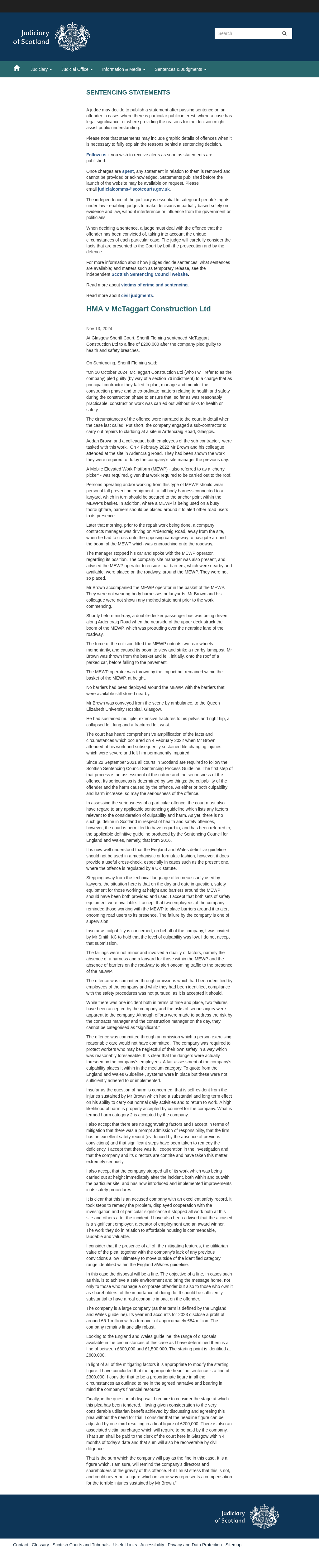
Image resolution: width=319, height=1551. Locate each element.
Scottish (121, 274)
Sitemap (233, 1544)
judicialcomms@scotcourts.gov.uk (133, 189)
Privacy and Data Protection (195, 1544)
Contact (20, 1544)
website (180, 274)
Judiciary (41, 69)
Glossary (40, 1544)
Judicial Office (77, 69)
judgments (142, 295)
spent (128, 171)
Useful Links (125, 1544)
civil (126, 295)
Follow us (96, 154)
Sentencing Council (151, 274)
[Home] (19, 67)
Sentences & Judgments (181, 69)
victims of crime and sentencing (154, 284)
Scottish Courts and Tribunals (81, 1544)
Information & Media (123, 69)
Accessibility (152, 1544)
